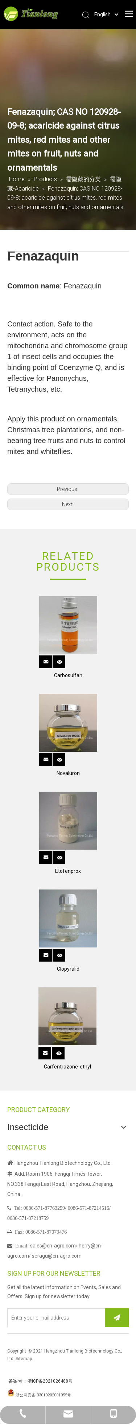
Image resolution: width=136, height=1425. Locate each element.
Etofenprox (68, 871)
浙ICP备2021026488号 (50, 1381)
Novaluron (68, 773)
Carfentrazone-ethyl (67, 1067)
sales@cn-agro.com (53, 1246)
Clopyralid (68, 969)
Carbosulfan (68, 675)
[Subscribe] (117, 1317)
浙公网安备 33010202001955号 (43, 1395)
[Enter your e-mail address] (55, 1318)
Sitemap (24, 1358)
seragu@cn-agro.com (57, 1256)
